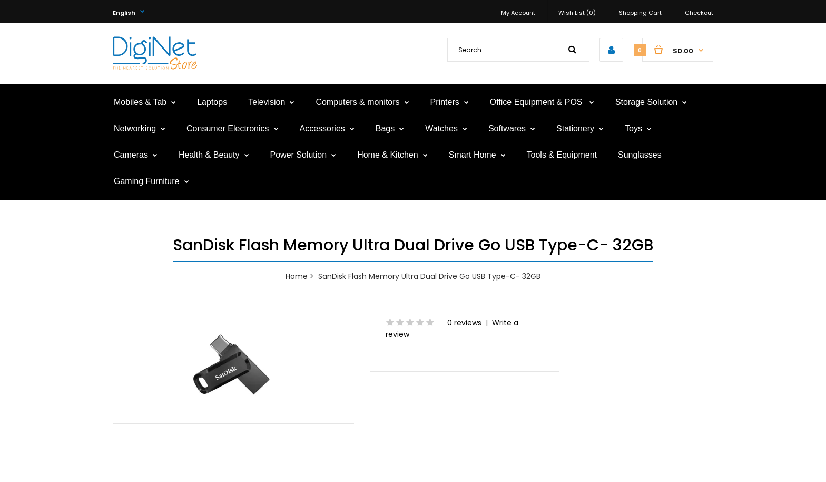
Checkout (699, 12)
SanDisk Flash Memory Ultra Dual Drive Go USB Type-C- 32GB (429, 276)
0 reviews (464, 322)
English (124, 12)
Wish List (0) (577, 12)
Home (297, 276)
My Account (518, 12)
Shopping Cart (640, 12)
